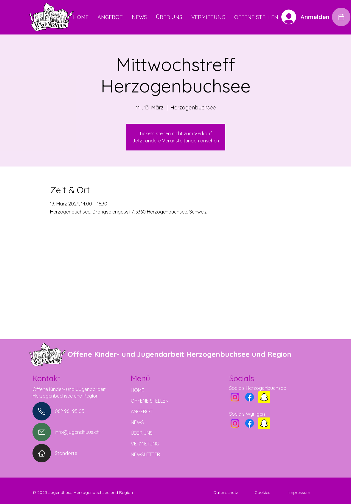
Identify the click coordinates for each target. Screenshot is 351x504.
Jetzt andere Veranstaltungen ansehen (175, 141)
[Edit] (341, 17)
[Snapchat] (264, 397)
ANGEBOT (142, 411)
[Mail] (41, 432)
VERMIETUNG (145, 444)
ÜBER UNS (142, 433)
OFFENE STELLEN (150, 401)
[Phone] (41, 411)
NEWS (137, 422)
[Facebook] (249, 397)
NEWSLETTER (145, 454)
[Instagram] (235, 397)
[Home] (41, 453)
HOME (137, 390)
